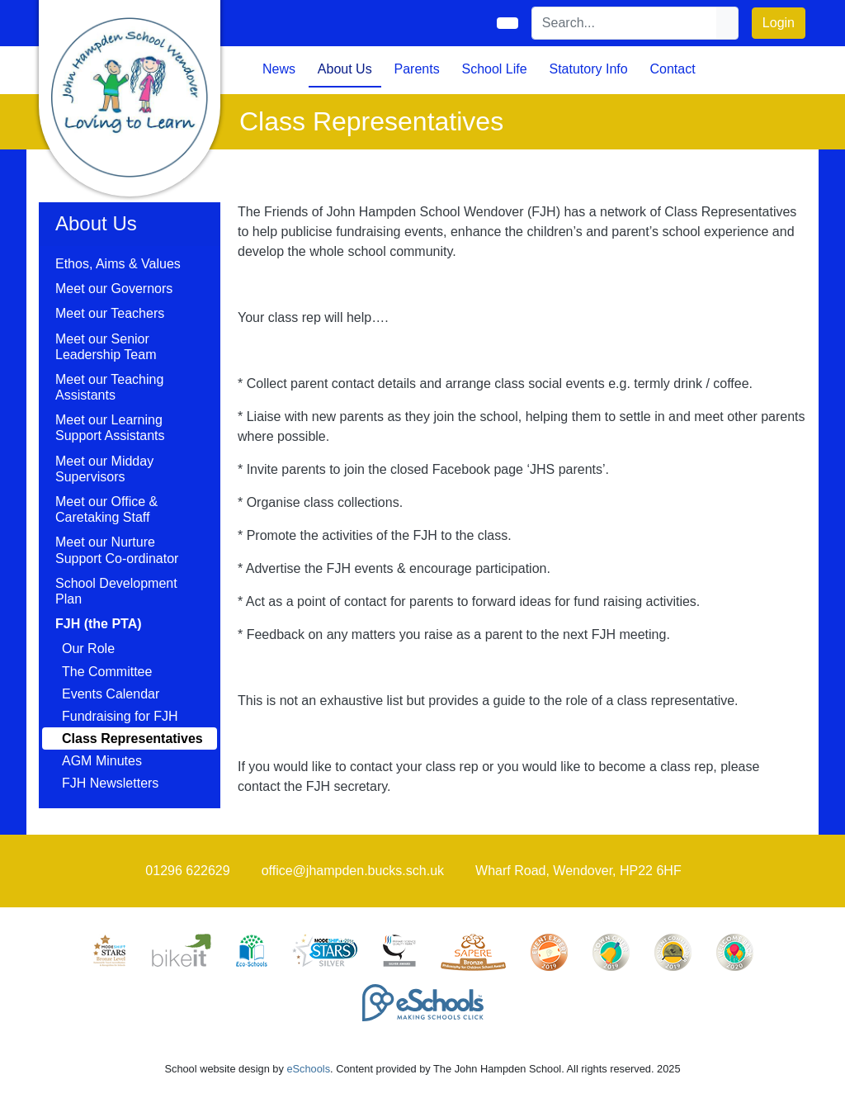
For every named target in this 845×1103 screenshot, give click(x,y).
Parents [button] (417, 69)
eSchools (308, 1069)
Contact (672, 69)
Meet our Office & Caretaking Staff (106, 509)
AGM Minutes (102, 761)
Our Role (88, 648)
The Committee (107, 672)
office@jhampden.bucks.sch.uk (353, 871)
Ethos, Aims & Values (118, 264)
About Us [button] (345, 69)
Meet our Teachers (109, 313)
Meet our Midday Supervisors (104, 469)
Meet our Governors (113, 289)
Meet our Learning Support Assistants (110, 428)
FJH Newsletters (110, 783)
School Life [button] (493, 69)
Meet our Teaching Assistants (109, 387)
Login (778, 23)
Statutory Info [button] (588, 69)
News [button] (278, 69)
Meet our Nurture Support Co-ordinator (116, 550)
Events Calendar (110, 694)
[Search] (624, 23)
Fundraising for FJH (120, 716)
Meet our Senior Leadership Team (105, 347)
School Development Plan (116, 591)
